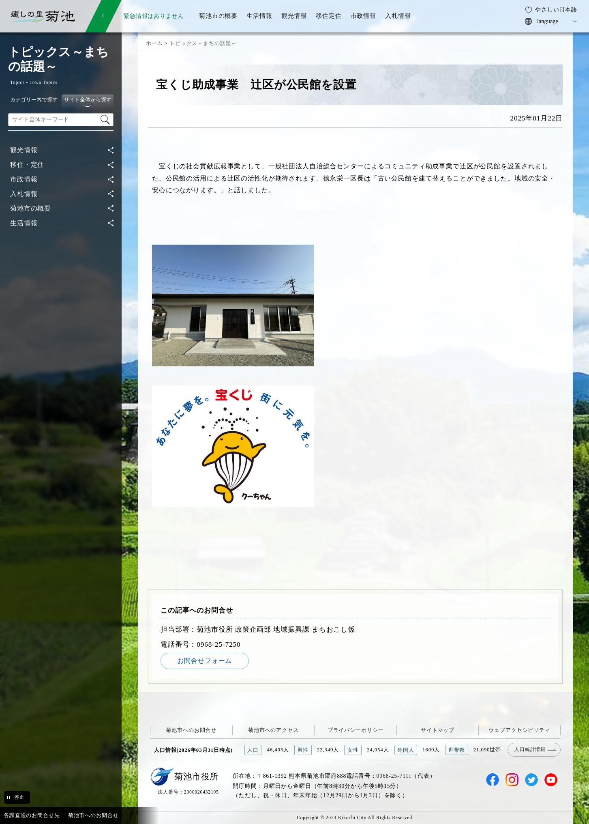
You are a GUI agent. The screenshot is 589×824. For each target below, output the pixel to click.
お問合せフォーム (204, 660)
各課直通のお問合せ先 (32, 815)
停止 (19, 797)
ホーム (154, 43)
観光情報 (23, 149)
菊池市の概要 (30, 208)
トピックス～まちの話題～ (203, 43)
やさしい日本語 (556, 9)
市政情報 (23, 179)
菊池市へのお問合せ (191, 730)
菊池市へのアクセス (273, 730)
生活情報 (23, 222)
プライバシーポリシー (356, 730)
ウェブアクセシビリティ (519, 730)
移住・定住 (27, 164)
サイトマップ (437, 730)
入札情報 (23, 193)
